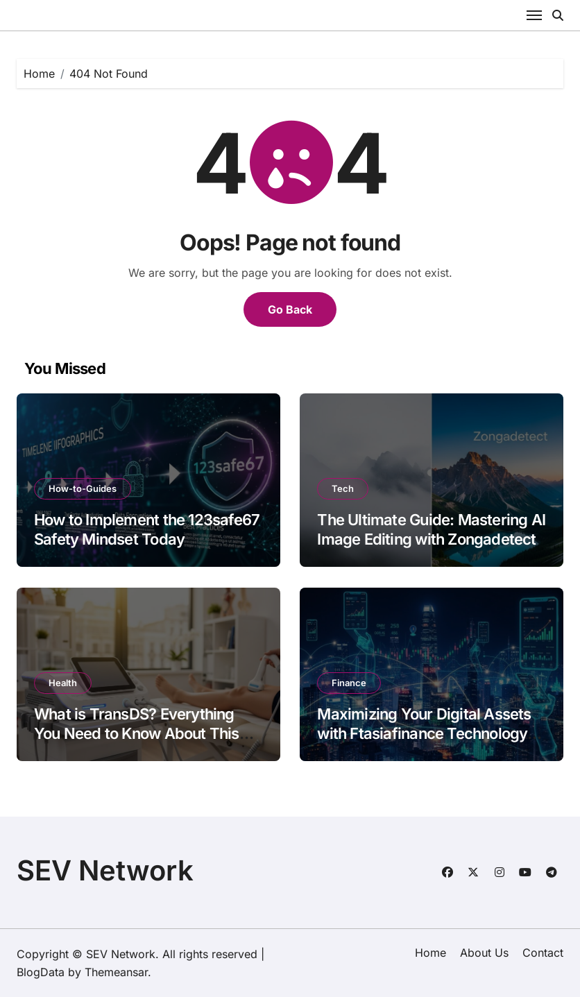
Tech (343, 488)
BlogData (41, 972)
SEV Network (105, 870)
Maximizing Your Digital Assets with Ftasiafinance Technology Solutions (424, 733)
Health (63, 682)
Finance (349, 682)
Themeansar (116, 972)
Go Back (290, 309)
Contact (542, 953)
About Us (484, 953)
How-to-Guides (83, 488)
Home (430, 953)
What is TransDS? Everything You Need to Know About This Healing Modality (136, 733)
